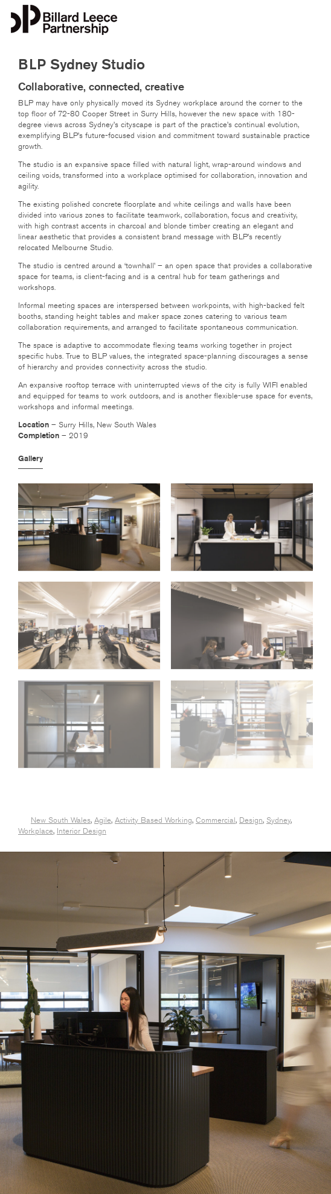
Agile (102, 820)
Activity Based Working (153, 820)
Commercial (216, 820)
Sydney (278, 820)
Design (251, 820)
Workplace (35, 831)
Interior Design (81, 831)
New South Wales (61, 820)
